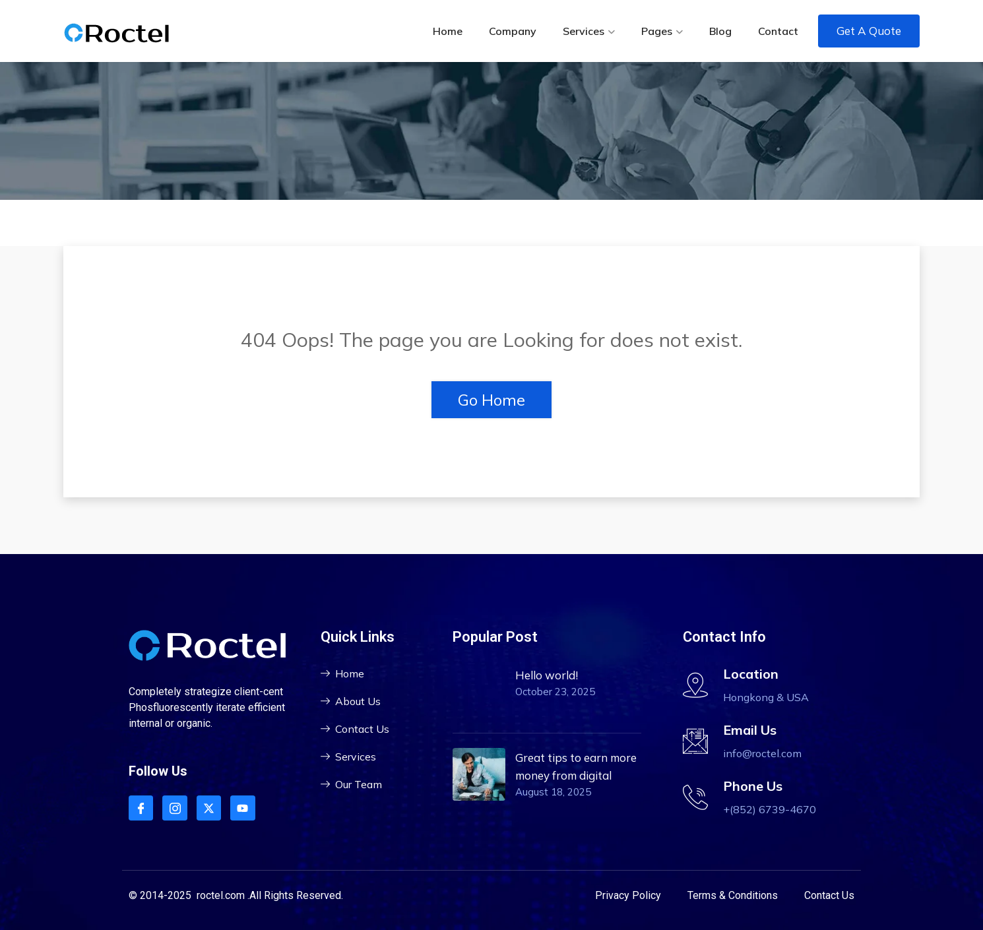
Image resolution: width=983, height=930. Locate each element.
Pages (656, 31)
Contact (778, 31)
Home (447, 31)
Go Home (491, 400)
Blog (720, 31)
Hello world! (546, 675)
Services (583, 31)
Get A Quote (869, 31)
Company (512, 31)
